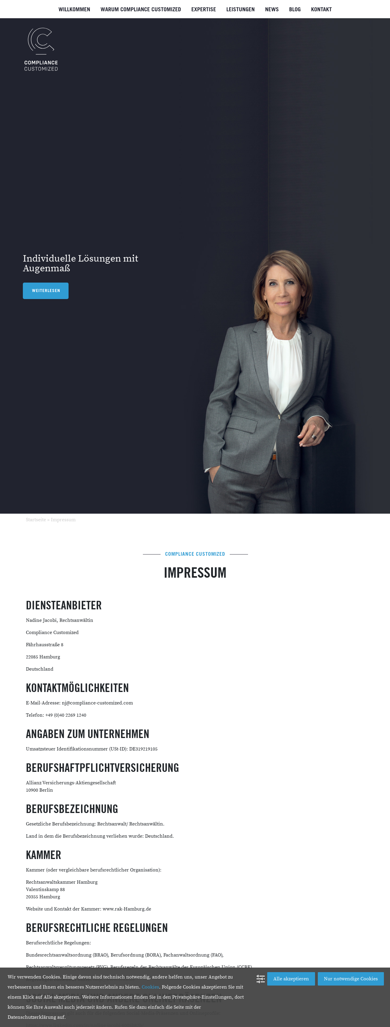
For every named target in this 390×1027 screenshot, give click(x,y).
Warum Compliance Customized (141, 9)
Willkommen (74, 9)
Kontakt (321, 9)
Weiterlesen (46, 291)
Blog (295, 9)
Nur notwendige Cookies (351, 979)
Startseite (36, 520)
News (272, 9)
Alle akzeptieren (291, 979)
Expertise (203, 9)
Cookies (150, 987)
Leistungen (240, 9)
